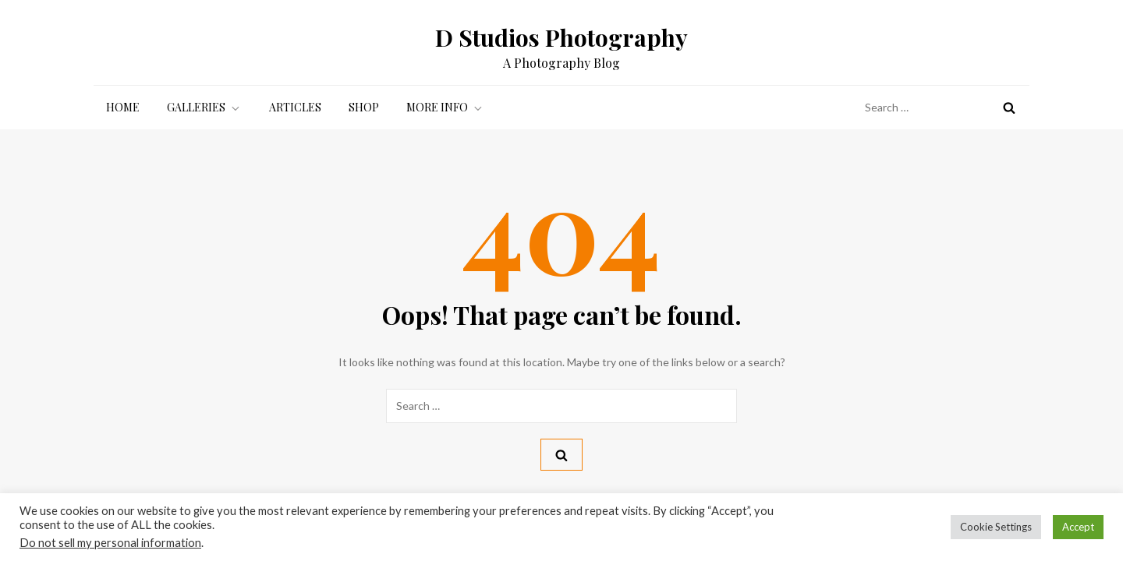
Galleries (204, 107)
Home (123, 107)
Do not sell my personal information (110, 542)
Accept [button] (1078, 526)
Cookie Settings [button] (996, 526)
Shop (364, 107)
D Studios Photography (561, 37)
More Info (445, 107)
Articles (295, 107)
